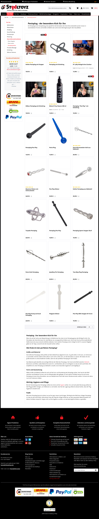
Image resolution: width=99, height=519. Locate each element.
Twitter (29, 439)
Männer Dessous (11, 52)
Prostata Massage (11, 47)
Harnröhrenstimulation (14, 39)
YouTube (26, 443)
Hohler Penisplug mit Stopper (35, 64)
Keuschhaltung (11, 32)
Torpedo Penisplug (31, 230)
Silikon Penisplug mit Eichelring (35, 106)
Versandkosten (29, 459)
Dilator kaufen (11, 43)
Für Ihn (8, 22)
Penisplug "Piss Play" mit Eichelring (80, 106)
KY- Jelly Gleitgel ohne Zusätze (82, 64)
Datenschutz (53, 466)
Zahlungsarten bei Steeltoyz (32, 466)
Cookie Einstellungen (55, 470)
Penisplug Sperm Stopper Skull (82, 230)
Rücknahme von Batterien (56, 462)
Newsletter (28, 468)
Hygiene (62, 385)
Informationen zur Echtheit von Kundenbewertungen (58, 475)
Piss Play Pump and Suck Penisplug (33, 314)
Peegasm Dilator (54, 314)
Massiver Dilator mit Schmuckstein (32, 189)
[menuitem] (60, 9)
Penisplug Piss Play (31, 147)
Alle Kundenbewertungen (13, 69)
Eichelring (9, 50)
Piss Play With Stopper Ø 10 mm (82, 314)
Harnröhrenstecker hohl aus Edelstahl (81, 148)
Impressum (53, 468)
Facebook (26, 439)
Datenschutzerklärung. (80, 466)
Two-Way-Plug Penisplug (80, 272)
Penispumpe (10, 34)
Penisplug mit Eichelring (56, 64)
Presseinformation (54, 461)
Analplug (9, 29)
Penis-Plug (52, 147)
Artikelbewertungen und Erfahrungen (35, 461)
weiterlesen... (4, 447)
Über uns (27, 457)
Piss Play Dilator (54, 189)
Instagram (29, 443)
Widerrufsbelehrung (55, 472)
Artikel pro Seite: (81, 327)
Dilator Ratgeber (11, 41)
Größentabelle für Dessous (32, 462)
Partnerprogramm (30, 464)
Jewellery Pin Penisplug (56, 272)
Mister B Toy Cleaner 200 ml (57, 106)
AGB (51, 464)
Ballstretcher (10, 25)
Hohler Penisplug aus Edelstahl (82, 189)
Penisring (9, 36)
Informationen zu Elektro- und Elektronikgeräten (58, 458)
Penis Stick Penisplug (32, 272)
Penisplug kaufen (12, 45)
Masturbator (10, 27)
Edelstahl (86, 362)
